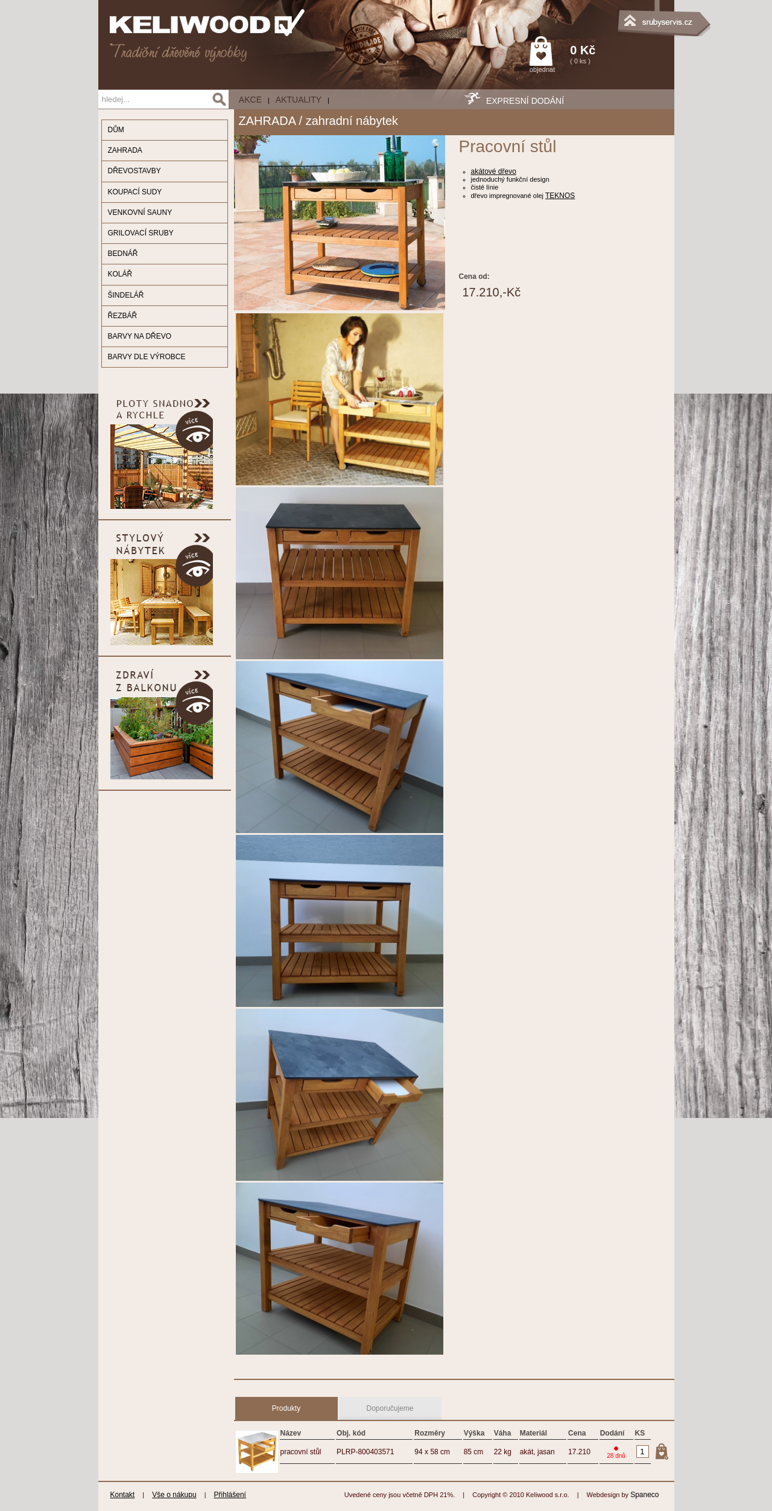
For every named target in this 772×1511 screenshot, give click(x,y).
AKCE (250, 99)
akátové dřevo (493, 171)
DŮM (116, 130)
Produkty (286, 1408)
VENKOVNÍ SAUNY (140, 212)
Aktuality (298, 99)
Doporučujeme (389, 1408)
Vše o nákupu (174, 1494)
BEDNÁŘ (123, 253)
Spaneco (644, 1494)
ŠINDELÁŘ (126, 295)
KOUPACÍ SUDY (135, 192)
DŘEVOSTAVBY (134, 171)
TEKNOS (560, 195)
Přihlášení (230, 1494)
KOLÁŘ (120, 274)
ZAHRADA (125, 150)
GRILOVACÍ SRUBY (141, 233)
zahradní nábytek (352, 120)
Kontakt (122, 1494)
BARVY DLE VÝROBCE (147, 357)
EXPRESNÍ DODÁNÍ (525, 101)
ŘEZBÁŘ (123, 315)
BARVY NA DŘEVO (140, 336)
